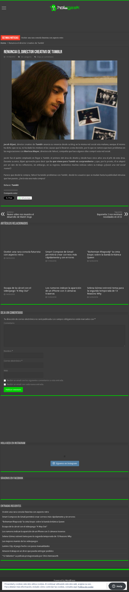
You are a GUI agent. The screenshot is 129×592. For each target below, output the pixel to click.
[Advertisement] (64, 22)
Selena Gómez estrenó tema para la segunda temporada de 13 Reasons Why (105, 291)
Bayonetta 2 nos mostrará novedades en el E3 (106, 214)
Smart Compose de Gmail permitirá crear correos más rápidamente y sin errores (61, 254)
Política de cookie (85, 587)
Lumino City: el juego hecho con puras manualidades (26, 546)
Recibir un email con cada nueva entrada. (25, 384)
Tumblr (15, 185)
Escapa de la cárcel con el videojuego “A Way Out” (17, 289)
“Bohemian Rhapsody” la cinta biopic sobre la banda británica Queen (104, 254)
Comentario (9, 323)
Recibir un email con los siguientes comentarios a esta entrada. (35, 380)
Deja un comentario (45, 57)
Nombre (8, 351)
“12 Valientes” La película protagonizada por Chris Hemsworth (30, 556)
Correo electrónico (13, 361)
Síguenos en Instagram (65, 463)
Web (6, 370)
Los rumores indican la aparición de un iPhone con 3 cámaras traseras (63, 291)
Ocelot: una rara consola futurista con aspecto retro (42, 37)
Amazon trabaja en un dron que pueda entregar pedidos (28, 551)
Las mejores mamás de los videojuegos (20, 541)
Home (3, 43)
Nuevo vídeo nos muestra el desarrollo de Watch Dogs (23, 214)
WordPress (70, 580)
